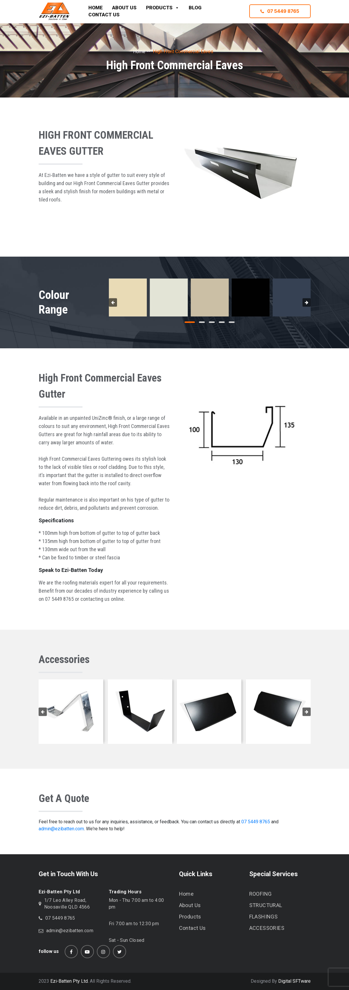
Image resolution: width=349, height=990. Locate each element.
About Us (190, 905)
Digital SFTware (294, 981)
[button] (190, 322)
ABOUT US (124, 8)
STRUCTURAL (265, 905)
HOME (95, 8)
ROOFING (260, 894)
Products (190, 917)
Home (139, 51)
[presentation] (113, 302)
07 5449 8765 (279, 11)
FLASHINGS (263, 917)
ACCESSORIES (266, 928)
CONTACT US (104, 15)
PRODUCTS (162, 8)
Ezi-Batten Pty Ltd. (69, 981)
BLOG (195, 8)
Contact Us (192, 928)
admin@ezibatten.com (61, 828)
